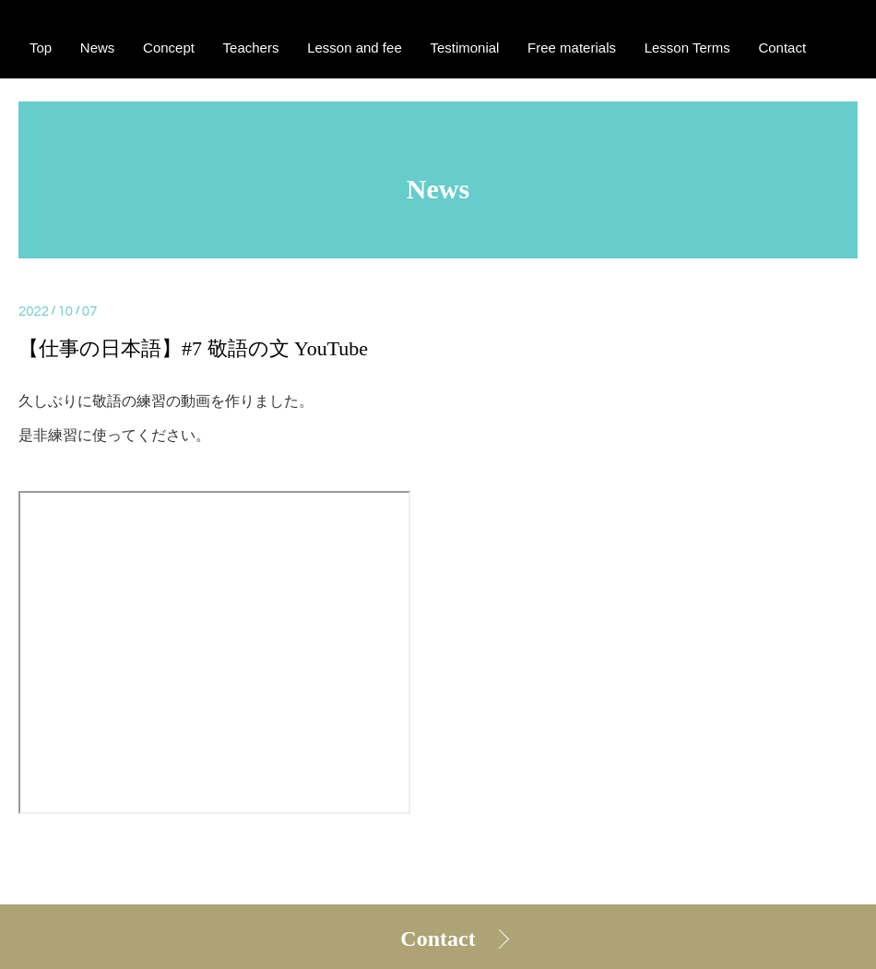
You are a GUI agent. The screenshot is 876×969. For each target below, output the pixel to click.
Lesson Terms (687, 48)
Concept (169, 48)
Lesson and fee (354, 48)
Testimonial (464, 48)
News (97, 48)
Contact (437, 939)
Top (41, 48)
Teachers (251, 48)
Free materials (571, 48)
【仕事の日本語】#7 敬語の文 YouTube (193, 348)
